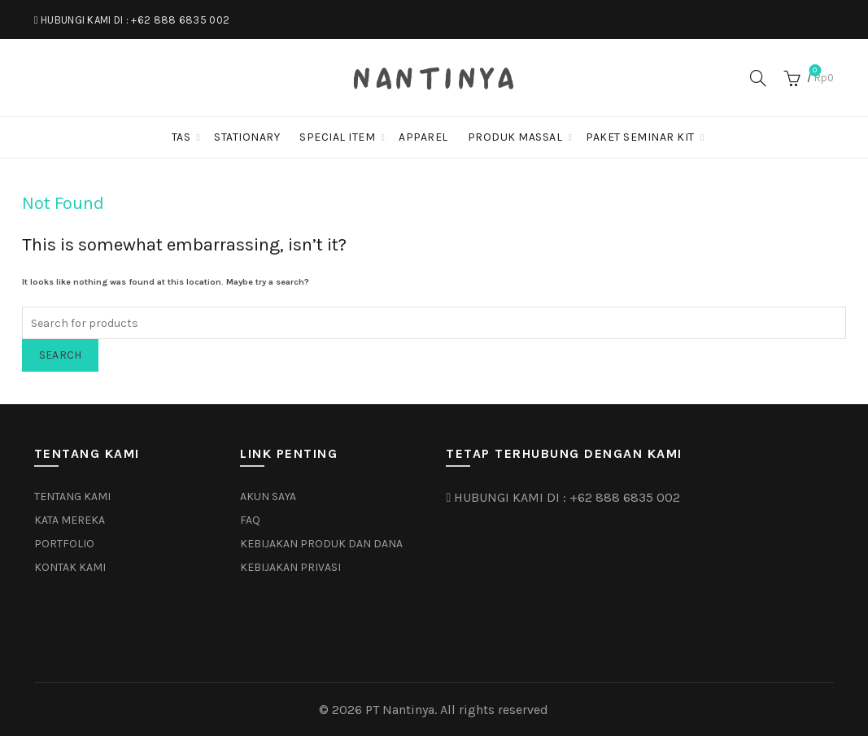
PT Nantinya (399, 709)
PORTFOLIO (64, 544)
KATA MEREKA (69, 520)
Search (60, 355)
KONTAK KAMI (70, 567)
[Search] (758, 78)
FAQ (250, 520)
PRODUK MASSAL (515, 137)
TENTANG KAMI (72, 496)
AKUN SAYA (268, 496)
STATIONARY (247, 137)
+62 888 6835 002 (180, 20)
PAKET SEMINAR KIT (640, 137)
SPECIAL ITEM (337, 137)
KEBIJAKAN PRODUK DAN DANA (321, 544)
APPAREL (423, 137)
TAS (181, 137)
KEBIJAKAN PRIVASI (290, 567)
